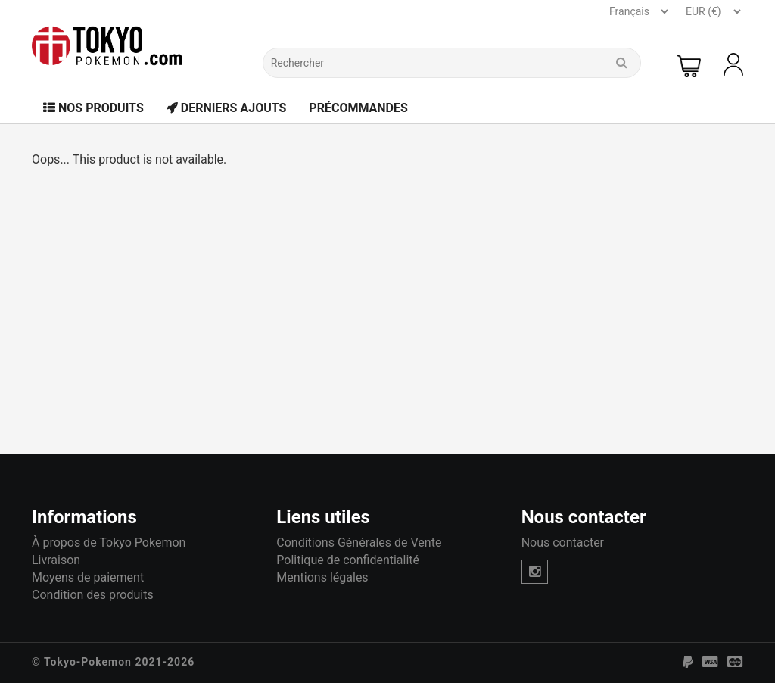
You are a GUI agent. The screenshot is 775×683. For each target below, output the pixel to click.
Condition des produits (93, 595)
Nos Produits (93, 108)
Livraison (56, 560)
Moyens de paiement (88, 577)
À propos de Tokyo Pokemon (108, 542)
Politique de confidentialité (347, 560)
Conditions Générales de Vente (358, 542)
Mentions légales (322, 577)
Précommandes (358, 108)
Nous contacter (562, 542)
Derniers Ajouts (227, 108)
